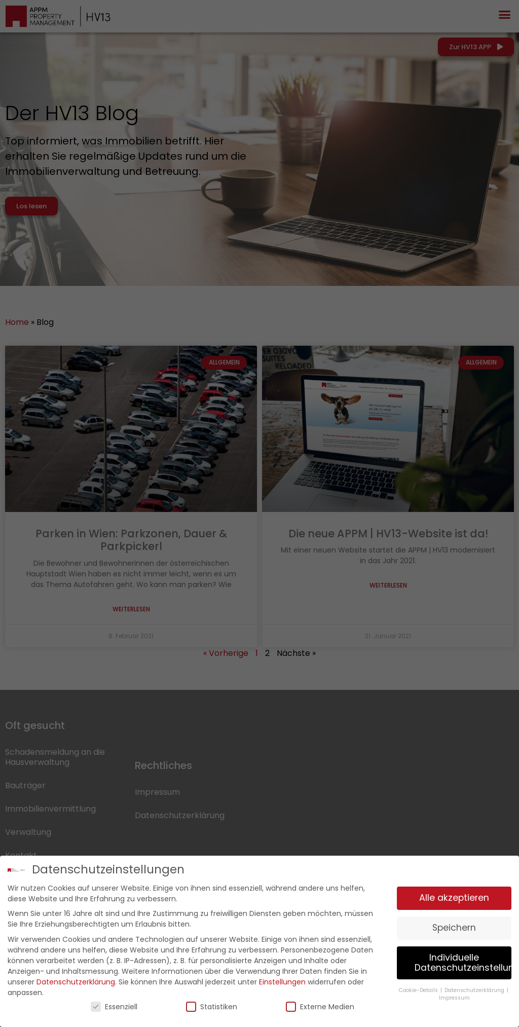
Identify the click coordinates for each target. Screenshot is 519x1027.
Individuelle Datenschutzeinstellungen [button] (463, 960)
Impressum (454, 995)
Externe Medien (320, 1004)
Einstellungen (282, 979)
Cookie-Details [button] (419, 988)
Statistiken (211, 1004)
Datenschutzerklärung (75, 979)
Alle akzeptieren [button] (454, 896)
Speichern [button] (454, 926)
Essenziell (114, 1004)
